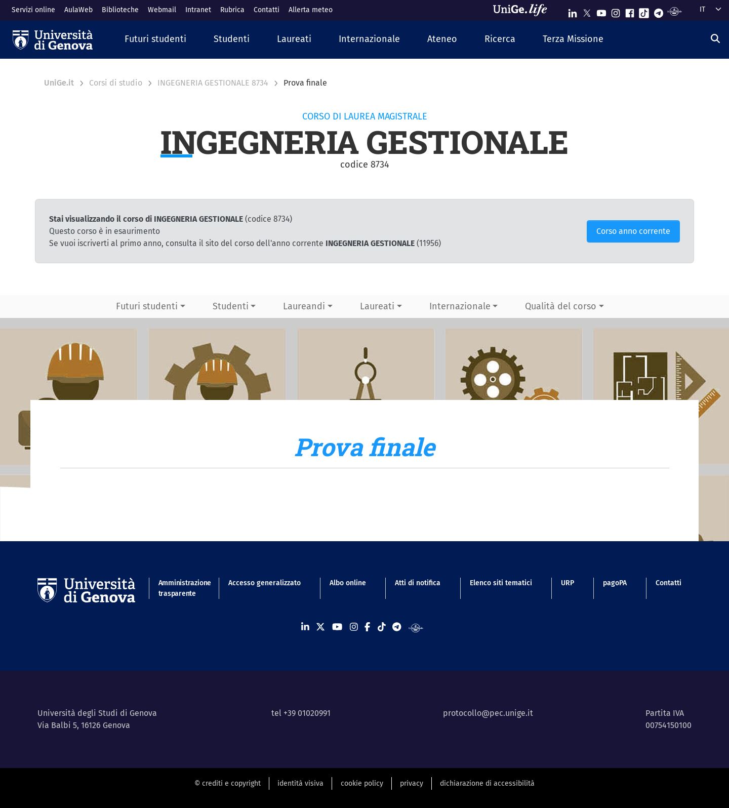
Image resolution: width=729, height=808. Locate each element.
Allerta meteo (311, 10)
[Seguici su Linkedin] (572, 11)
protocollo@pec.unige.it (488, 713)
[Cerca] (715, 38)
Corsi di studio (115, 83)
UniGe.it (59, 83)
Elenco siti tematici (501, 583)
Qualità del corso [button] (560, 306)
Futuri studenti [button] (147, 306)
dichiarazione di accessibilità (487, 783)
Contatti (266, 10)
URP (567, 583)
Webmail (162, 10)
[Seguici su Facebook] (629, 11)
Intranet (198, 10)
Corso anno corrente (633, 231)
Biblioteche (120, 10)
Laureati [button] (377, 306)
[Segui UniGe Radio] (674, 11)
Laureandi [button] (304, 306)
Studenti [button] (231, 306)
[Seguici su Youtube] (601, 11)
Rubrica (232, 10)
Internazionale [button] (460, 306)
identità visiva (300, 783)
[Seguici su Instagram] (615, 11)
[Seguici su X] (586, 11)
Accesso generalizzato (264, 583)
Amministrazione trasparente (178, 588)
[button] (155, 40)
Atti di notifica (417, 583)
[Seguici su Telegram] (658, 11)
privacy (411, 783)
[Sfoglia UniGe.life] (523, 10)
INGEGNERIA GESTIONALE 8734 (212, 83)
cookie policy (362, 783)
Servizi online (33, 10)
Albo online (348, 583)
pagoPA (615, 583)
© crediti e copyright (227, 783)
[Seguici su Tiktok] (644, 11)
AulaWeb (78, 10)
